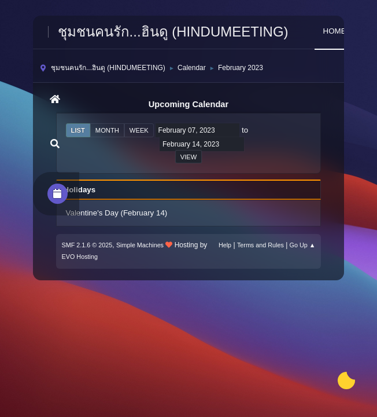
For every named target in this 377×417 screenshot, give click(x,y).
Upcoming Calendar (188, 104)
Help (225, 245)
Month (107, 130)
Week (139, 130)
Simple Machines (140, 245)
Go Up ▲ (303, 245)
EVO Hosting (80, 256)
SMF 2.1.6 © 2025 (87, 245)
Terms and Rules (260, 245)
